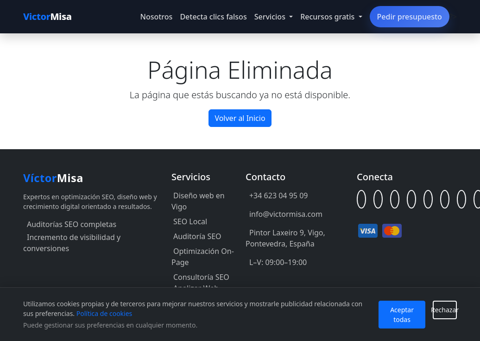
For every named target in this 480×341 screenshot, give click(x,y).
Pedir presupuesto (409, 17)
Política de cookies (104, 313)
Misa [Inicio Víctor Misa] (53, 177)
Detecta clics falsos (213, 17)
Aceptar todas (402, 314)
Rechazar (445, 309)
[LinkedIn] (378, 199)
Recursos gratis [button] (328, 17)
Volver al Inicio (240, 118)
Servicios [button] (270, 17)
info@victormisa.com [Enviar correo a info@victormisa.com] (285, 214)
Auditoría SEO (197, 236)
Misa (47, 16)
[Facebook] (411, 199)
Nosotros (156, 17)
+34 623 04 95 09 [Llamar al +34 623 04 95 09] (278, 195)
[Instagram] (444, 199)
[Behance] (461, 199)
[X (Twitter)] (428, 199)
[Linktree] (361, 199)
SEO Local (190, 221)
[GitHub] (394, 199)
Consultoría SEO (201, 277)
